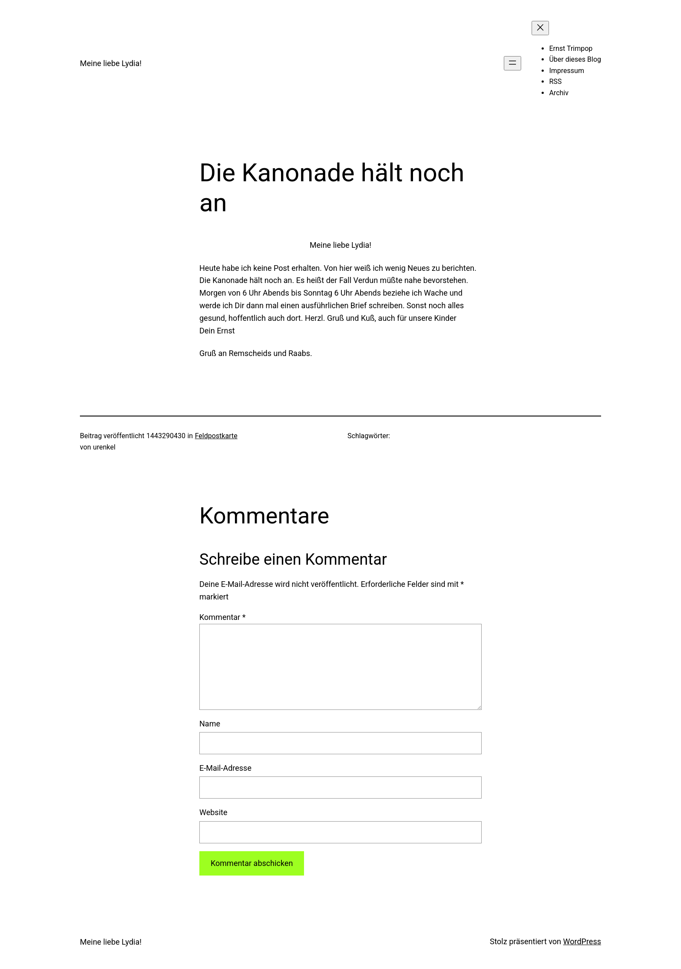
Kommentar (222, 617)
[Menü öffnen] (512, 63)
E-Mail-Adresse (225, 768)
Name (209, 723)
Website (213, 812)
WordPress (582, 941)
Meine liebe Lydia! (111, 63)
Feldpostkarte (216, 436)
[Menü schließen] (540, 28)
